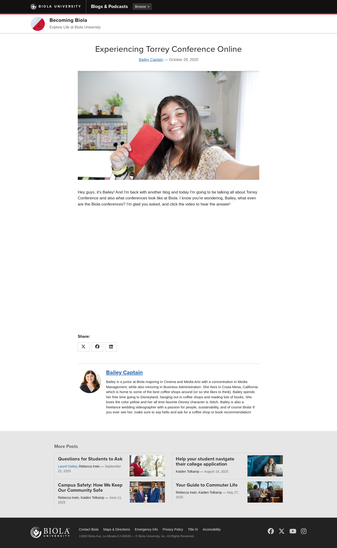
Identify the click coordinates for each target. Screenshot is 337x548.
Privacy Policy (173, 529)
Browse (142, 6)
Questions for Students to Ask (90, 459)
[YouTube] (292, 531)
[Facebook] (271, 531)
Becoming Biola (68, 20)
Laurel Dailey (67, 466)
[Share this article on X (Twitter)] (83, 347)
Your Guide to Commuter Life (207, 485)
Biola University (60, 6)
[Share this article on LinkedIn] (111, 347)
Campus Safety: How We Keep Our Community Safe (90, 487)
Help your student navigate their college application (205, 461)
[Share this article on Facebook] (97, 347)
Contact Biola (89, 529)
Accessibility (212, 529)
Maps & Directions (116, 529)
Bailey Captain (151, 60)
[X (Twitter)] (282, 531)
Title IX (193, 529)
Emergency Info (146, 529)
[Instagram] (303, 531)
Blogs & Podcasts (109, 6)
